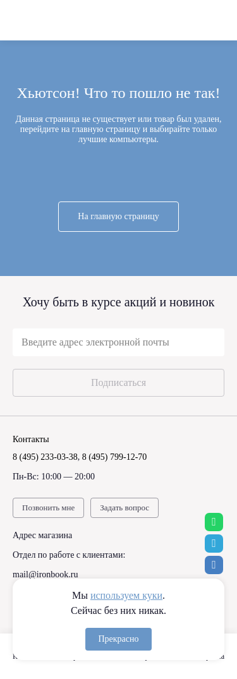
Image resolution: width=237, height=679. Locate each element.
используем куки (126, 595)
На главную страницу (118, 216)
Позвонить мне (48, 507)
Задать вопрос (124, 507)
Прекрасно (118, 639)
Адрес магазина (42, 535)
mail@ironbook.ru (45, 574)
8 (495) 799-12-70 (114, 457)
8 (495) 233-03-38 (45, 457)
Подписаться (118, 382)
